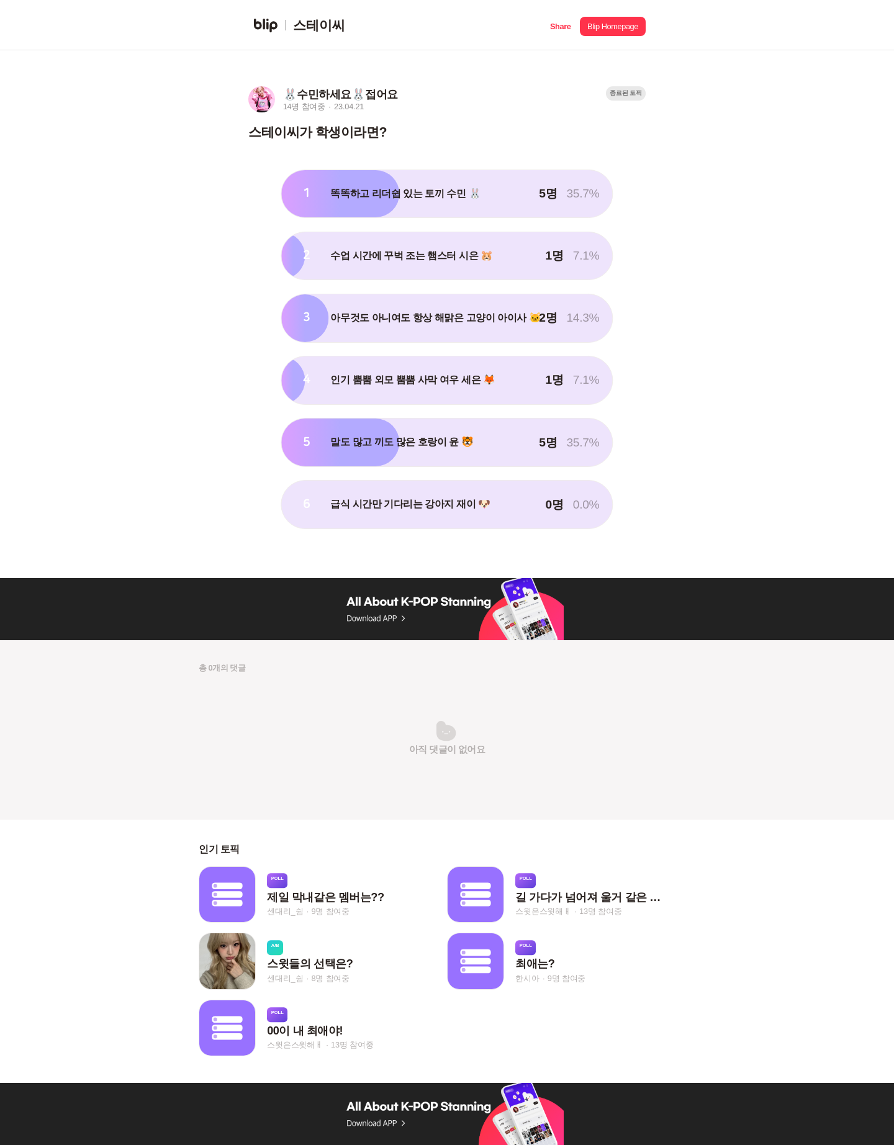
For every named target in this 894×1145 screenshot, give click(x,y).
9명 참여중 (330, 911)
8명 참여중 (330, 978)
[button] (560, 25)
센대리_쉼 (285, 911)
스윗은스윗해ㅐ (543, 911)
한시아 (527, 978)
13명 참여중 (600, 911)
